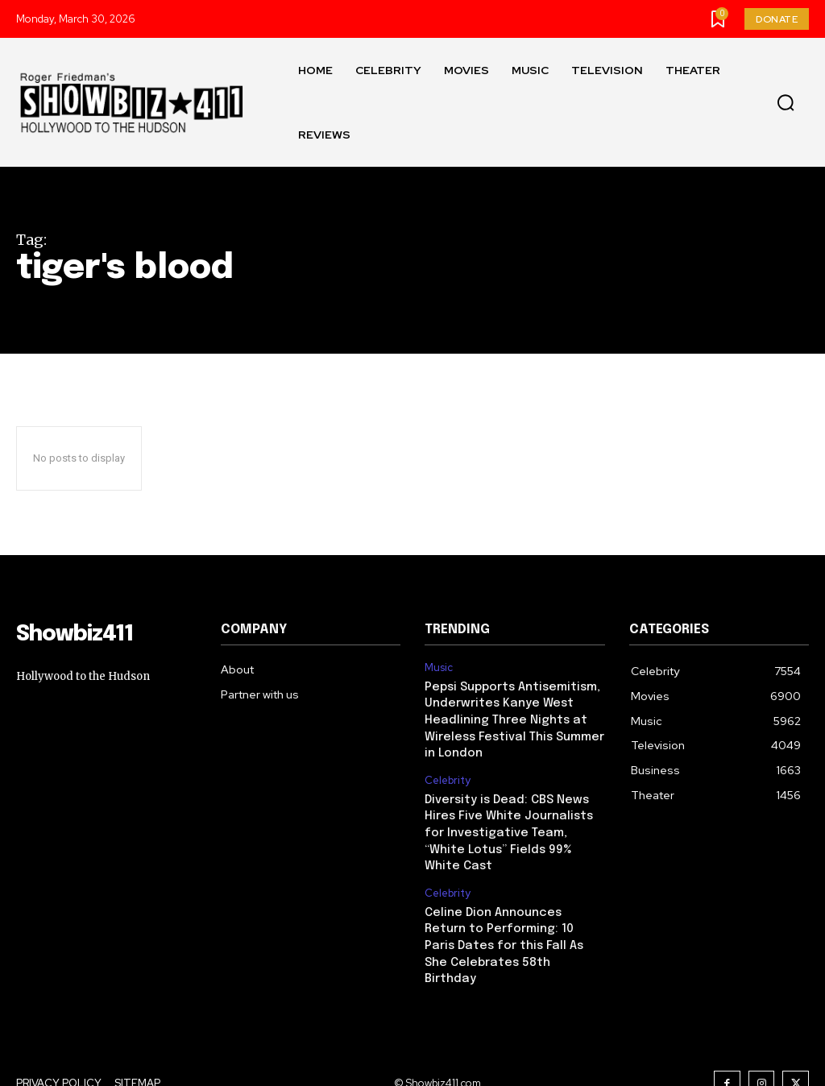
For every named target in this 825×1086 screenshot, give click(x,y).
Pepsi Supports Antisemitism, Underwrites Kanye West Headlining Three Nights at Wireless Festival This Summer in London (511, 718)
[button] (785, 103)
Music (439, 667)
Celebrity (448, 775)
